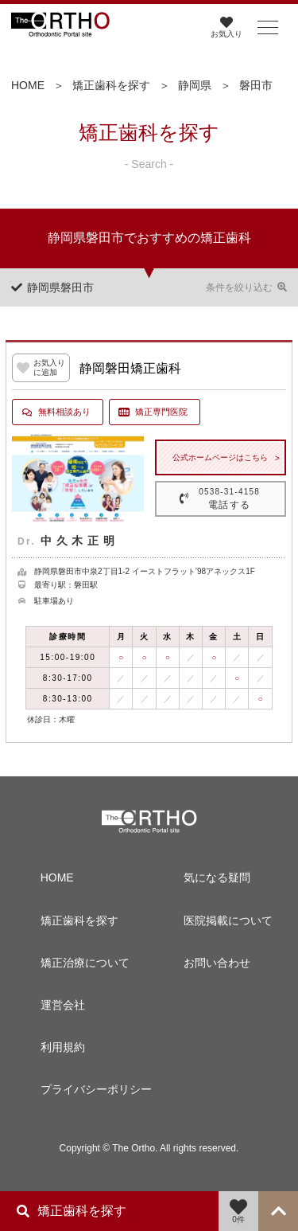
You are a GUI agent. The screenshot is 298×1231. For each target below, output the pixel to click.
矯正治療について (85, 962)
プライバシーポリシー (86, 1089)
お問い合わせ (217, 962)
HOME (28, 85)
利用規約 (63, 1047)
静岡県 (194, 85)
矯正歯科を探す (111, 85)
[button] (268, 28)
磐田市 (256, 85)
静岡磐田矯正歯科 (130, 368)
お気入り (226, 27)
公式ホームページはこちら (220, 457)
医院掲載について (228, 920)
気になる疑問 (217, 877)
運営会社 (63, 1004)
